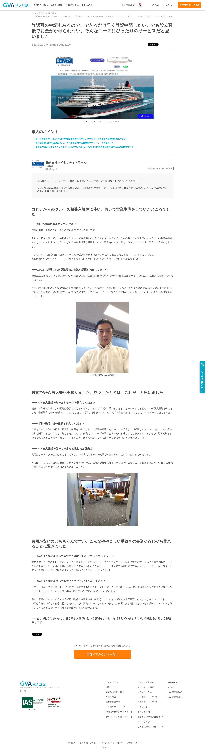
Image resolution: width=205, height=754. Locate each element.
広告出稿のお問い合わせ (150, 717)
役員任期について (147, 702)
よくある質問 (145, 712)
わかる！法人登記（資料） (119, 717)
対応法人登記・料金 (115, 692)
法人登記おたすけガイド (150, 727)
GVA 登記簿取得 (176, 692)
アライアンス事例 (146, 687)
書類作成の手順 (113, 702)
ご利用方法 (111, 697)
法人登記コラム (145, 692)
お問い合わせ (145, 722)
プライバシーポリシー (88, 743)
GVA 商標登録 (175, 697)
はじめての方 (112, 682)
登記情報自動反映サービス (119, 712)
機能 (108, 687)
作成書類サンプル (115, 707)
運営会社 (132, 743)
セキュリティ (144, 707)
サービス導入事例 (146, 682)
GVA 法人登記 (38, 13)
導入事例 (52, 13)
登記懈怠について (147, 697)
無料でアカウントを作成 (189, 5)
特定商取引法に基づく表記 (112, 743)
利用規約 (71, 743)
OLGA (171, 687)
